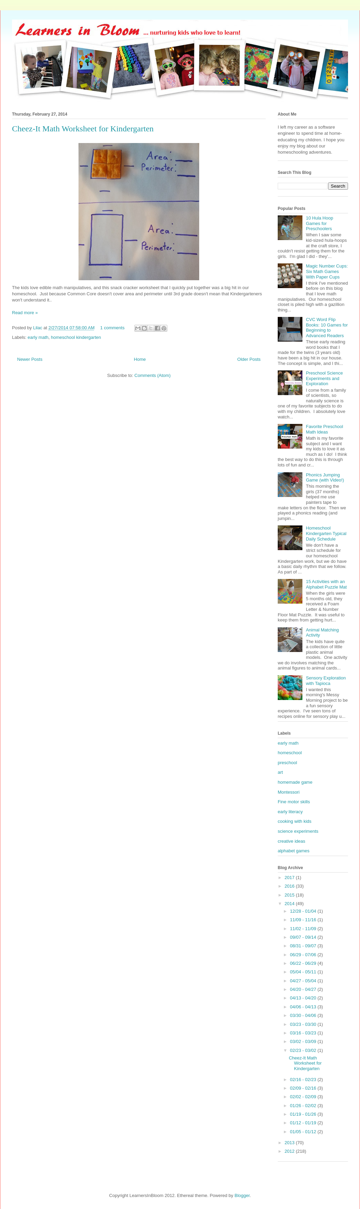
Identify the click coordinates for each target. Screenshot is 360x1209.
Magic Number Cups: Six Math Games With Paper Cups (327, 271)
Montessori (289, 792)
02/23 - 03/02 (303, 1050)
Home (140, 359)
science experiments (298, 831)
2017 (290, 877)
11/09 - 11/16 (303, 919)
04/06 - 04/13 (303, 1006)
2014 (290, 903)
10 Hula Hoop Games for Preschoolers (319, 223)
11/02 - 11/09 (303, 928)
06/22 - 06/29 (303, 963)
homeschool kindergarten (76, 337)
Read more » (25, 312)
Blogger (242, 1195)
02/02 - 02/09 (303, 1096)
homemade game (295, 782)
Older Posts (249, 359)
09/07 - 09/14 (303, 937)
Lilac (38, 327)
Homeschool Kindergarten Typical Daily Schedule (326, 533)
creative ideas (291, 841)
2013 (290, 1142)
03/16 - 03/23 (303, 1032)
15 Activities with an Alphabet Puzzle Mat (326, 584)
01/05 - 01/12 (303, 1131)
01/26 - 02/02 (303, 1105)
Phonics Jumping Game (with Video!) (325, 477)
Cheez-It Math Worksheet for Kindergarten (83, 128)
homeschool (290, 752)
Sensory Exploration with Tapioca (326, 680)
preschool (287, 762)
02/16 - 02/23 (303, 1079)
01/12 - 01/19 (303, 1122)
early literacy (290, 811)
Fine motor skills (294, 801)
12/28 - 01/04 (303, 911)
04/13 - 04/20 (303, 997)
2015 (290, 895)
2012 (290, 1151)
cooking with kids (294, 821)
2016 (290, 886)
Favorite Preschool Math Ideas (324, 429)
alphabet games (294, 850)
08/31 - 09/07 (303, 945)
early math (38, 337)
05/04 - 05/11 (303, 971)
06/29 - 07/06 (303, 954)
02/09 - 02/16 (303, 1088)
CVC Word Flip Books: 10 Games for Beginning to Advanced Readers (327, 327)
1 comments (112, 327)
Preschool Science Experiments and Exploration (324, 378)
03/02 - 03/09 (303, 1041)
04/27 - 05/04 (303, 980)
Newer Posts (30, 359)
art (280, 772)
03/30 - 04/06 (303, 1015)
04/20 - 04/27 (303, 989)
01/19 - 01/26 (303, 1114)
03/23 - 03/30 (303, 1024)
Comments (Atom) (152, 375)
